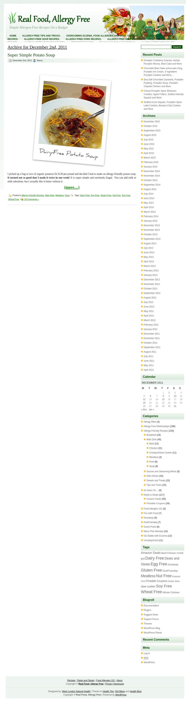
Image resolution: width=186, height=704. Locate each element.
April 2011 (149, 370)
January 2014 (150, 221)
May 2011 (149, 365)
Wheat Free (13, 199)
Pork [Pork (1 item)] (143, 581)
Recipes (71, 680)
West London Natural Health (76, 691)
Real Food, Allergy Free (91, 684)
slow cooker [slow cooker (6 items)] (148, 586)
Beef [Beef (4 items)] (163, 553)
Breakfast (151, 435)
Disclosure (118, 684)
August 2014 (150, 189)
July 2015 (148, 139)
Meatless (59, 195)
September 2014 (152, 184)
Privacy (109, 684)
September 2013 (152, 239)
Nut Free (117, 195)
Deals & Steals (151, 494)
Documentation (151, 605)
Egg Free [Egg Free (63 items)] (159, 564)
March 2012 (150, 320)
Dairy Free (85, 195)
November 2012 (152, 284)
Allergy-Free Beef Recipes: (125, 39)
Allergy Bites (150, 421)
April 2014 (149, 207)
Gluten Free (106, 195)
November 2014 (152, 175)
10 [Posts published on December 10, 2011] (175, 396)
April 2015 (149, 153)
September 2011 (152, 347)
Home (13, 35)
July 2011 (148, 356)
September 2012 (152, 293)
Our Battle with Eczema (155, 535)
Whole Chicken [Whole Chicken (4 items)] (171, 592)
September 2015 (152, 130)
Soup (67, 195)
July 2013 (148, 248)
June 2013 (149, 252)
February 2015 (151, 162)
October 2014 (150, 180)
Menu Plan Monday (153, 531)
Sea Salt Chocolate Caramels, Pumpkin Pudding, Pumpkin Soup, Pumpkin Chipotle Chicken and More (163, 83)
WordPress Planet (153, 632)
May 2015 (149, 148)
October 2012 (150, 288)
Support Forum (151, 619)
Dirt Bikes (120, 691)
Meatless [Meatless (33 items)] (148, 576)
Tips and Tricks (154, 485)
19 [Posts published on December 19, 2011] (144, 402)
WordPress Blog (152, 628)
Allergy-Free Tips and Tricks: (41, 35)
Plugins (147, 610)
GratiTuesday (150, 522)
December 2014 (152, 171)
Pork (151, 461)
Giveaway (149, 517)
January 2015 (150, 166)
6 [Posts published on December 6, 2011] (150, 396)
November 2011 (152, 338)
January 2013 (150, 275)
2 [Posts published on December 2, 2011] (169, 392)
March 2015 (150, 157)
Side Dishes (153, 476)
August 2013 (150, 243)
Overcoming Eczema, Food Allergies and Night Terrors (102, 35)
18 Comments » (31, 199)
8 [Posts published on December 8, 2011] (163, 396)
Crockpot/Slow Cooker (160, 452)
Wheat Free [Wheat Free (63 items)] (151, 592)
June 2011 (149, 361)
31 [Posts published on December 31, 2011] (175, 406)
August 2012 (150, 297)
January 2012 (150, 329)
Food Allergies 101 (153, 508)
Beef (151, 443)
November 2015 (152, 121)
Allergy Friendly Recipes (33, 195)
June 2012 (149, 306)
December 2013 (152, 225)
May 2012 (149, 311)
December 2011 (152, 333)
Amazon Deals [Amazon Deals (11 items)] (151, 552)
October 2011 (150, 342)
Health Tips (108, 691)
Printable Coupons (156, 503)
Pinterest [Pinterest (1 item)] (176, 576)
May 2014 (149, 202)
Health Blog (135, 691)
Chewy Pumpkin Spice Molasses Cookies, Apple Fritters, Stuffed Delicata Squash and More (164, 94)
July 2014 (148, 193)
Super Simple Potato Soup (31, 54)
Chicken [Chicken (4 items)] (171, 553)
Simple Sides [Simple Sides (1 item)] (174, 581)
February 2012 (151, 324)
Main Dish (49, 195)
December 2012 (152, 279)
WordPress (149, 662)
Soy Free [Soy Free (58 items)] (164, 586)
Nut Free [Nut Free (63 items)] (164, 576)
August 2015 (150, 135)
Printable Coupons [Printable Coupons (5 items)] (156, 580)
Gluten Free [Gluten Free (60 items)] (151, 570)
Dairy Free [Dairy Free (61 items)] (154, 558)
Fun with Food (151, 513)
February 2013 (151, 270)
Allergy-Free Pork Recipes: (83, 39)
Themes (148, 623)
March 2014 (150, 212)
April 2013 (149, 261)
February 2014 (151, 216)
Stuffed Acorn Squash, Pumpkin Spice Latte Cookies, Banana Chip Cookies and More (163, 105)
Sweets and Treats (156, 480)
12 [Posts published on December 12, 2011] (144, 399)
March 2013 (150, 266)
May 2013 (149, 257)
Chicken (153, 448)
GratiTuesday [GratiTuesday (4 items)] (170, 570)
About (119, 680)
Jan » (151, 409)
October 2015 (150, 126)
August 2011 (150, 351)
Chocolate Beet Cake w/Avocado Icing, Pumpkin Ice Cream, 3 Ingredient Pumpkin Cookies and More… (163, 71)
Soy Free (126, 195)
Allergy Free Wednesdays (156, 426)
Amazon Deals (154, 499)
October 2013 (150, 234)
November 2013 (152, 230)
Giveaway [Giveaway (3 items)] (173, 564)
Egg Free (95, 195)
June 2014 (149, 198)
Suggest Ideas (151, 614)
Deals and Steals (85, 680)
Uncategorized (151, 540)
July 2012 (148, 302)
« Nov (144, 409)
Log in (147, 653)
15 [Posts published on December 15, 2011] (163, 399)
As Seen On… (151, 490)
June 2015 (149, 144)
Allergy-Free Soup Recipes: (42, 39)
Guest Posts (150, 526)
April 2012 (149, 315)
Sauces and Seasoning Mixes (161, 471)
